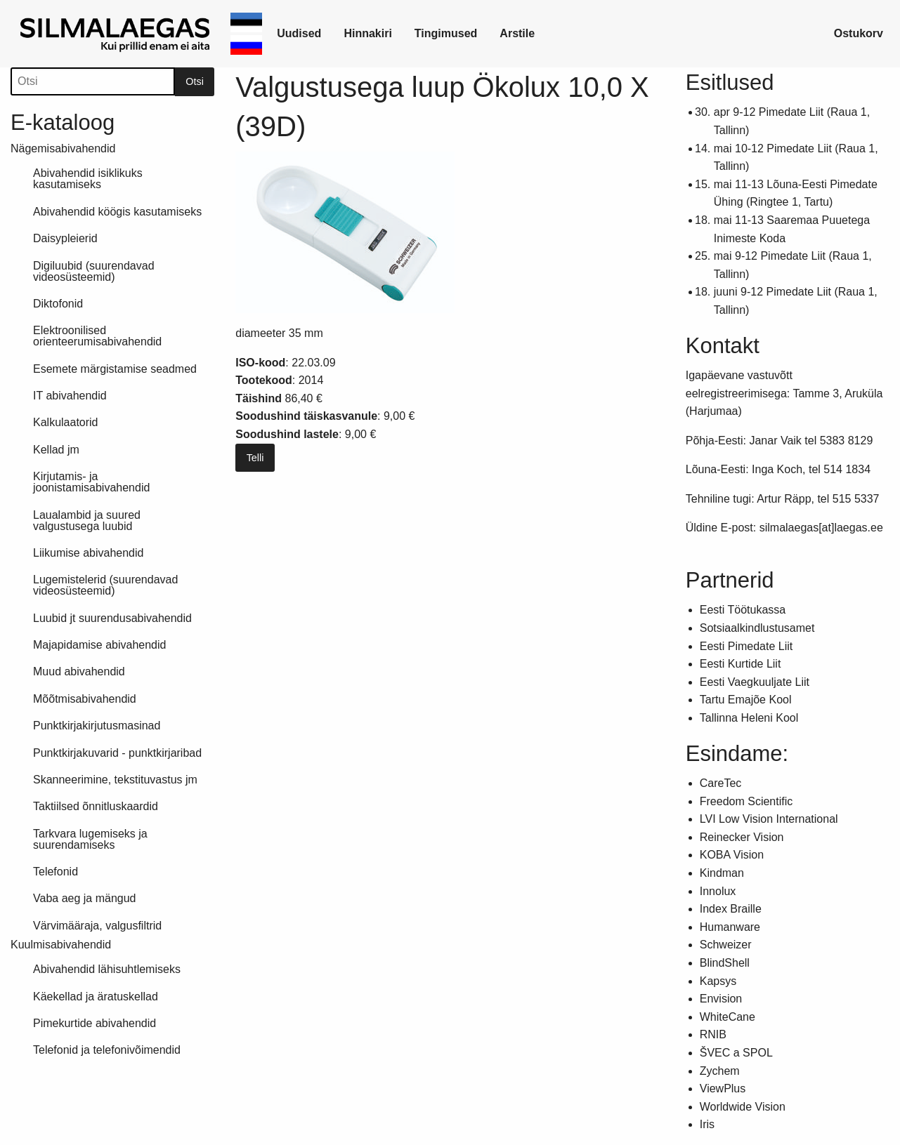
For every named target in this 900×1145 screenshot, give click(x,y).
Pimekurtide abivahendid (94, 1023)
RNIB (713, 1034)
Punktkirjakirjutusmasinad (96, 726)
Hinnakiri (367, 33)
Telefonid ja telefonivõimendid (107, 1050)
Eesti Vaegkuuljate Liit (754, 682)
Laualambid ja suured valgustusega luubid (87, 520)
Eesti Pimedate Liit (746, 646)
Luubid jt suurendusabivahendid (112, 618)
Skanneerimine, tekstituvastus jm (115, 780)
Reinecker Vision (742, 837)
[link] (117, 34)
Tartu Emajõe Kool (746, 700)
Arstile (517, 33)
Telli (255, 457)
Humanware (730, 927)
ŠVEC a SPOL (736, 1053)
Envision (721, 999)
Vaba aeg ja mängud (84, 898)
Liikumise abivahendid (88, 553)
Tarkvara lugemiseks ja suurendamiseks (90, 839)
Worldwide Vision (742, 1107)
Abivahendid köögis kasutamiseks (117, 212)
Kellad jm (56, 450)
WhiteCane (727, 1017)
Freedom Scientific (746, 801)
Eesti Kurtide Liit (740, 664)
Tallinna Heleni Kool (749, 718)
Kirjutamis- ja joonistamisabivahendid (91, 482)
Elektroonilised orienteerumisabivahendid (97, 336)
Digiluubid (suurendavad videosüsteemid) (94, 271)
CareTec (721, 783)
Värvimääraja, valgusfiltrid (97, 926)
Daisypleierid (65, 238)
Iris (707, 1124)
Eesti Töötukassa (742, 610)
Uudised (299, 33)
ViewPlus (723, 1088)
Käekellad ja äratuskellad (95, 996)
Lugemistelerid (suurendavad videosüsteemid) (105, 585)
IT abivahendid (70, 396)
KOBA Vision (732, 855)
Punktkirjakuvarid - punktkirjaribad (117, 753)
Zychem (720, 1071)
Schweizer (726, 945)
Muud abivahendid (79, 671)
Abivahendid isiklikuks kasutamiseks (88, 178)
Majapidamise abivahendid (99, 645)
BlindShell (725, 963)
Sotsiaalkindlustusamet (757, 628)
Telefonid (55, 872)
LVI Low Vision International (769, 819)
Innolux (718, 891)
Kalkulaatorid (65, 422)
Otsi (194, 81)
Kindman (722, 873)
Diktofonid (58, 304)
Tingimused (446, 33)
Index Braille (731, 909)
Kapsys (718, 981)
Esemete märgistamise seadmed (115, 369)
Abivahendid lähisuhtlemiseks (107, 969)
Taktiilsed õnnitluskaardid (95, 806)
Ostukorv (858, 33)
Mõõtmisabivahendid (84, 699)
